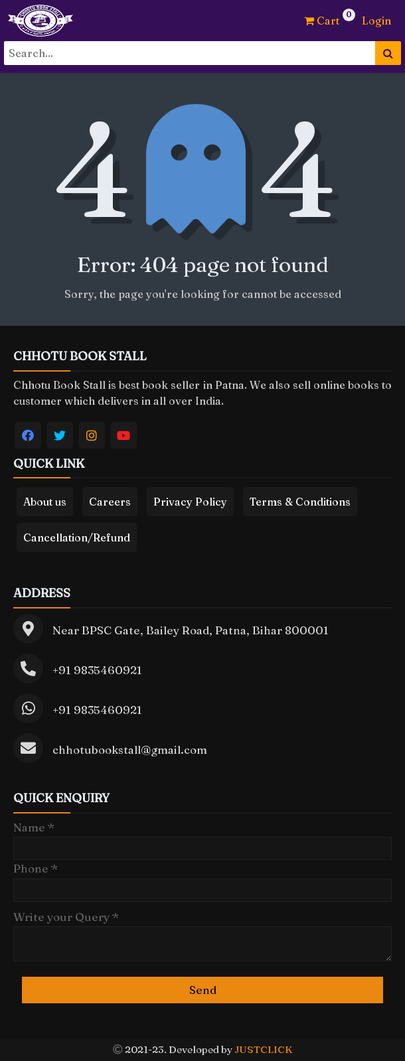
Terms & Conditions (300, 501)
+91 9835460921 (97, 670)
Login (376, 20)
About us (44, 501)
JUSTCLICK (263, 1049)
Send (202, 990)
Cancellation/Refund (76, 537)
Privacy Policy (190, 501)
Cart (321, 20)
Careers (110, 501)
